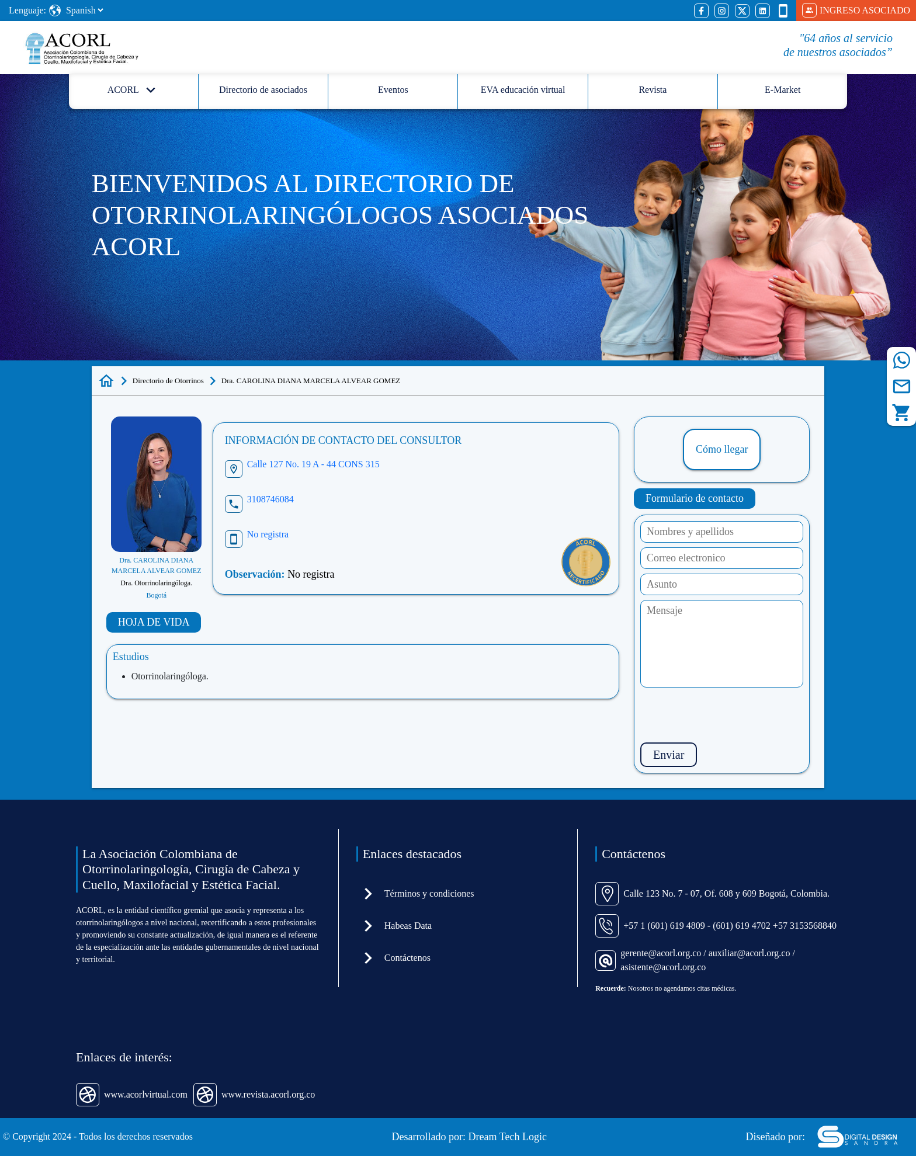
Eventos (393, 90)
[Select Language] (84, 10)
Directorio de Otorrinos (168, 380)
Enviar (668, 754)
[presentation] (729, 715)
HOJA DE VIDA (154, 622)
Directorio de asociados (263, 90)
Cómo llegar (722, 449)
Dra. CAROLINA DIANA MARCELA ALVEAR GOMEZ (310, 380)
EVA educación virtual (523, 90)
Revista (653, 90)
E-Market (782, 90)
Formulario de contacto (695, 498)
